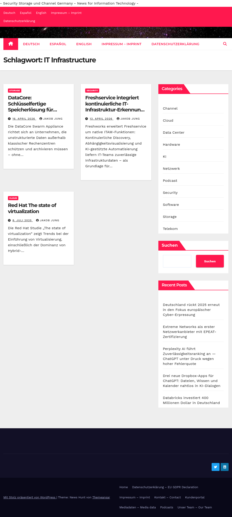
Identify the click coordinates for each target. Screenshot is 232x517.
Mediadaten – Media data (137, 507)
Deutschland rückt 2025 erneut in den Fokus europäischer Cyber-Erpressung (191, 310)
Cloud (13, 198)
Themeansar (101, 497)
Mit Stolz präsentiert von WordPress (29, 497)
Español (25, 13)
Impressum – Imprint (66, 13)
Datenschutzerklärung (19, 21)
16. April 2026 (24, 118)
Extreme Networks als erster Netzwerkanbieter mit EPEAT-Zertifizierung (189, 332)
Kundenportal (195, 497)
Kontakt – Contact (167, 497)
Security (92, 90)
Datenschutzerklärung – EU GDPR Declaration (165, 487)
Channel (170, 108)
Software (171, 204)
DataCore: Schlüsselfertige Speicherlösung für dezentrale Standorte (33, 107)
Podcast (170, 180)
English (41, 13)
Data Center (174, 132)
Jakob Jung (51, 118)
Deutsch (9, 13)
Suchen (170, 245)
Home (123, 487)
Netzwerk (171, 168)
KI (165, 156)
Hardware (171, 144)
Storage (14, 90)
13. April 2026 (101, 118)
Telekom (170, 228)
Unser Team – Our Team (194, 507)
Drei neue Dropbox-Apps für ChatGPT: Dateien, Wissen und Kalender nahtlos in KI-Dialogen (191, 381)
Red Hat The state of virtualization (32, 208)
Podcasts (166, 507)
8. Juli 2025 (22, 220)
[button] (225, 44)
